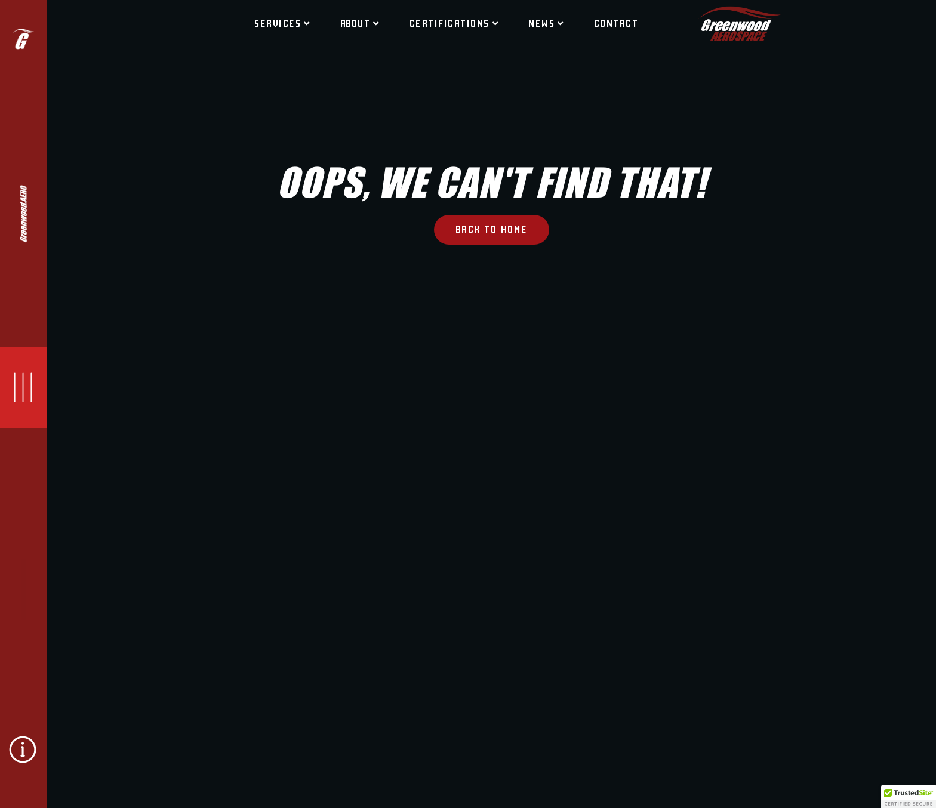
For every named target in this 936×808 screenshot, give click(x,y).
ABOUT (360, 23)
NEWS (546, 23)
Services (282, 23)
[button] (908, 796)
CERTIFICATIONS (454, 23)
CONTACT (616, 23)
